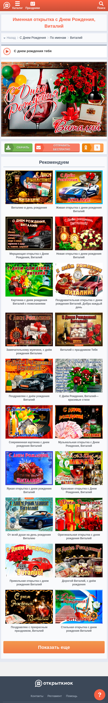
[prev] (5, 99)
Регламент (55, 696)
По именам (58, 37)
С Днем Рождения (33, 37)
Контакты (37, 696)
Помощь (71, 696)
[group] (54, 51)
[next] (102, 99)
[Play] (7, 51)
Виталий (76, 37)
